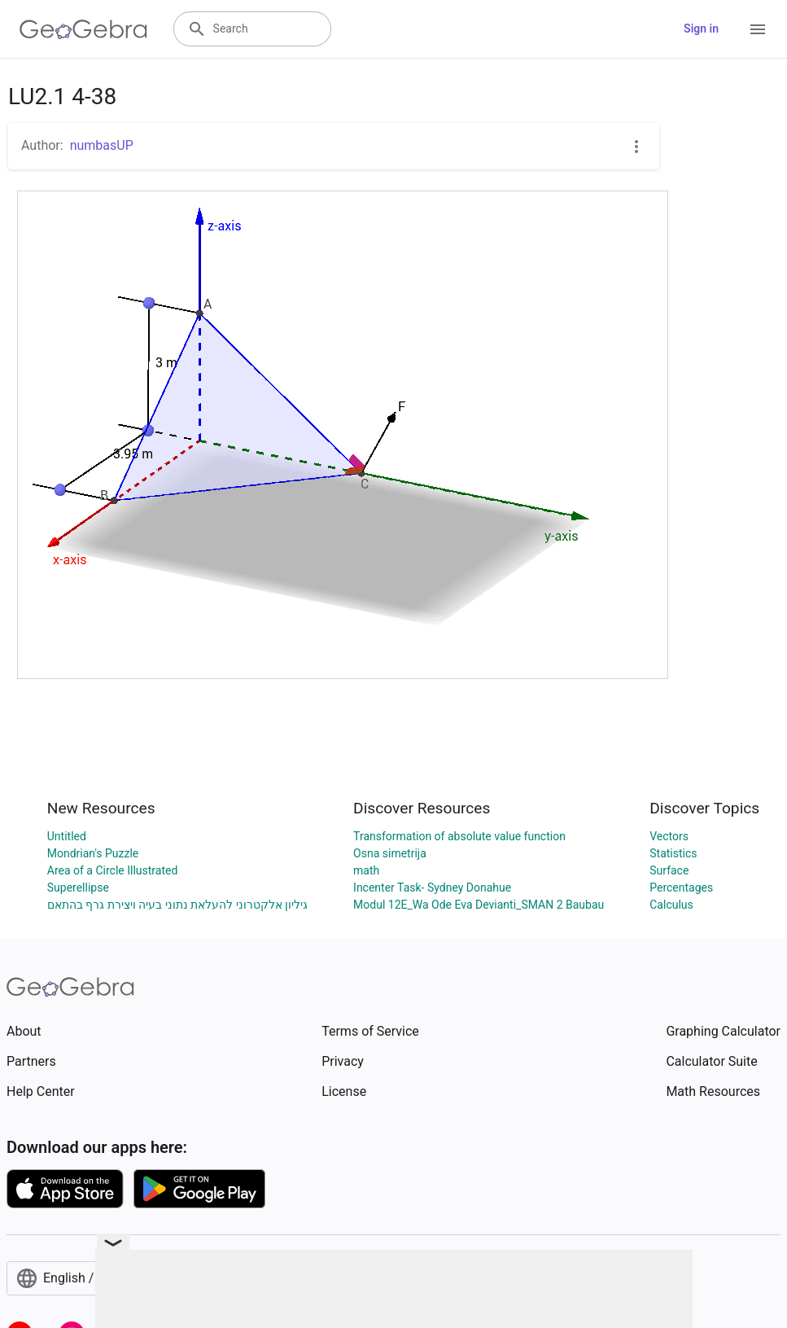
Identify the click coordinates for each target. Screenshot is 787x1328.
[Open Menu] (757, 29)
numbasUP (101, 145)
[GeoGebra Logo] (83, 29)
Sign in (701, 28)
